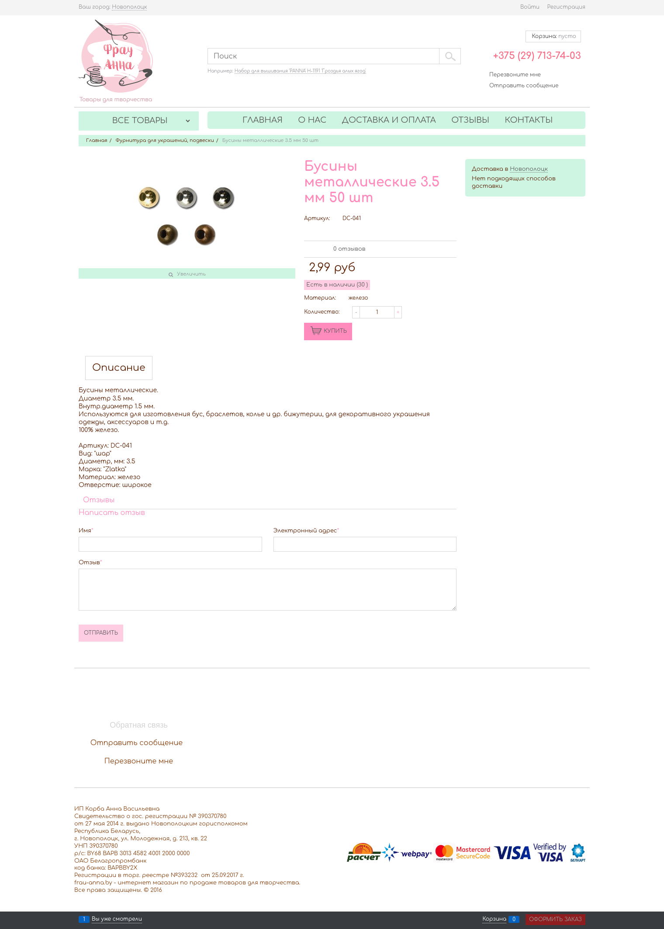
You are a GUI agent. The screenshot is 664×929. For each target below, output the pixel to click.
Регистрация (566, 7)
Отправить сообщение (523, 86)
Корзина (494, 919)
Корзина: (553, 36)
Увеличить (191, 274)
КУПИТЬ (335, 331)
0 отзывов (349, 249)
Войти (530, 7)
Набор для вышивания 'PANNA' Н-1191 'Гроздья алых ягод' (300, 71)
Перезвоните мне (515, 75)
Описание (118, 368)
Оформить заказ (555, 919)
